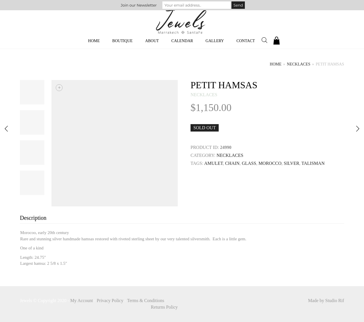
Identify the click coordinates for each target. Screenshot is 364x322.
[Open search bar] (264, 40)
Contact (245, 41)
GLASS (249, 163)
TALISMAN (312, 163)
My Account (81, 300)
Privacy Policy (110, 300)
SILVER (291, 163)
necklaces (298, 64)
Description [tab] (33, 218)
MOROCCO (270, 163)
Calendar (182, 41)
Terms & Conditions (145, 300)
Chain (232, 163)
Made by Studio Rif (326, 300)
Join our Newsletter (139, 5)
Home (94, 41)
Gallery (215, 41)
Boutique (122, 41)
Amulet (213, 163)
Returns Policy (164, 307)
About (152, 41)
